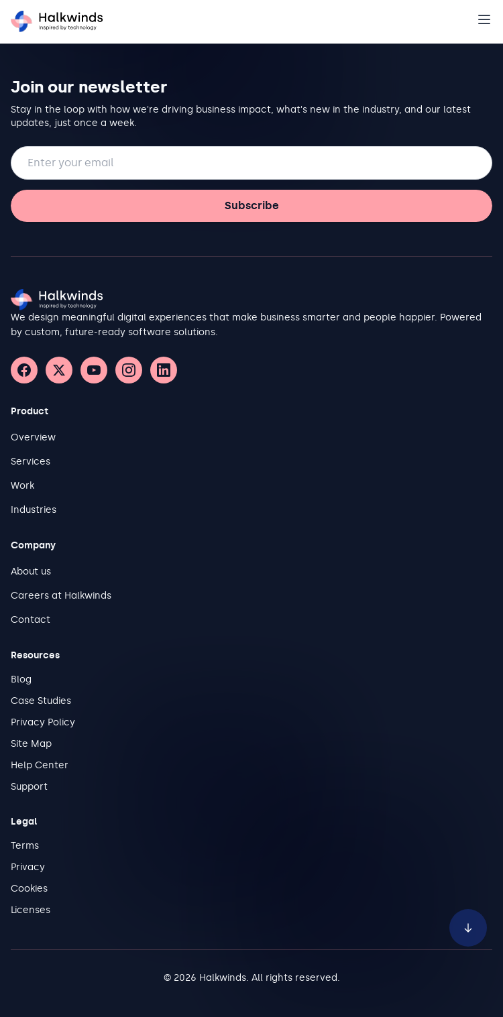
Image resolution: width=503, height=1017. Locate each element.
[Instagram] (128, 370)
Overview (33, 437)
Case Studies (41, 701)
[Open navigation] (484, 19)
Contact (30, 619)
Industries (33, 510)
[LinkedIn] (163, 370)
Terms (25, 845)
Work (22, 485)
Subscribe (252, 205)
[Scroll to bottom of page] (468, 924)
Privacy (28, 867)
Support (29, 786)
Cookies (29, 888)
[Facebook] (24, 370)
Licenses (30, 910)
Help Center (39, 765)
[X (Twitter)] (59, 370)
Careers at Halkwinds (61, 595)
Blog (21, 679)
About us (31, 571)
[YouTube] (93, 370)
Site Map (31, 744)
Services (30, 461)
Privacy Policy (43, 722)
